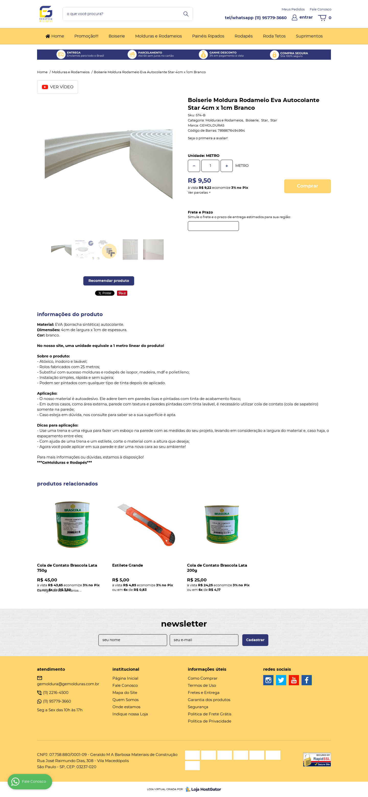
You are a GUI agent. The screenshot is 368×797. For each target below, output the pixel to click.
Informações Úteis (207, 669)
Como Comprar (202, 678)
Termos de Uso (202, 686)
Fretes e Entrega (204, 693)
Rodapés (244, 36)
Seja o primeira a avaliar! (208, 138)
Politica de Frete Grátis (209, 714)
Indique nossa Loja (130, 714)
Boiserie (117, 36)
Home (57, 36)
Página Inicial (125, 678)
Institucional (125, 669)
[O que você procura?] (186, 14)
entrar (306, 17)
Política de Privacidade (209, 721)
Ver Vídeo (57, 87)
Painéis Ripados (208, 36)
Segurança (198, 707)
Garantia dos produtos (209, 700)
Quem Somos (125, 700)
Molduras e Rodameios (158, 36)
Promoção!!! (86, 36)
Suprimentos (309, 36)
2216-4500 (55, 693)
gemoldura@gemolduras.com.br (68, 684)
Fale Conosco (320, 9)
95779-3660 (271, 18)
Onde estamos (126, 707)
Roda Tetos (274, 36)
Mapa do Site (124, 693)
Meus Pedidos (293, 9)
